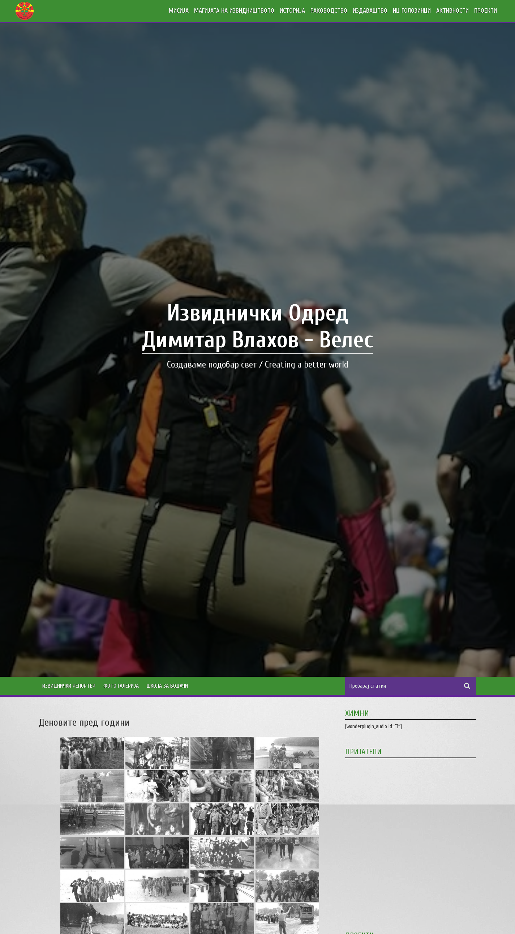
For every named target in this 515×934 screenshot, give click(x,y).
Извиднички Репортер (68, 686)
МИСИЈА (179, 10)
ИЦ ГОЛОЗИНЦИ (412, 10)
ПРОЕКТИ (485, 10)
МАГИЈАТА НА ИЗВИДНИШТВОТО (234, 10)
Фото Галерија (121, 686)
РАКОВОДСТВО (328, 10)
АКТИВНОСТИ (452, 10)
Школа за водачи (167, 686)
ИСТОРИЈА (292, 10)
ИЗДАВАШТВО (370, 10)
